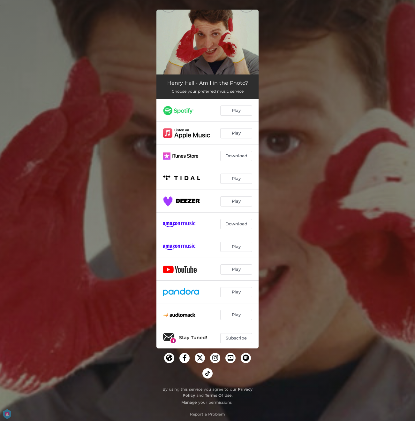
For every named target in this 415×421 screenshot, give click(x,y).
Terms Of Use (218, 395)
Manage (189, 402)
